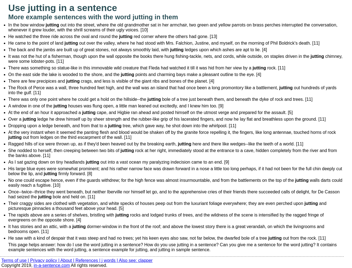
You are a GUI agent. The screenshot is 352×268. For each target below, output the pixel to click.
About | (68, 260)
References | (88, 260)
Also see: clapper (136, 260)
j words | (110, 260)
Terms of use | (15, 260)
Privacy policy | (45, 260)
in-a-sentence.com (52, 265)
